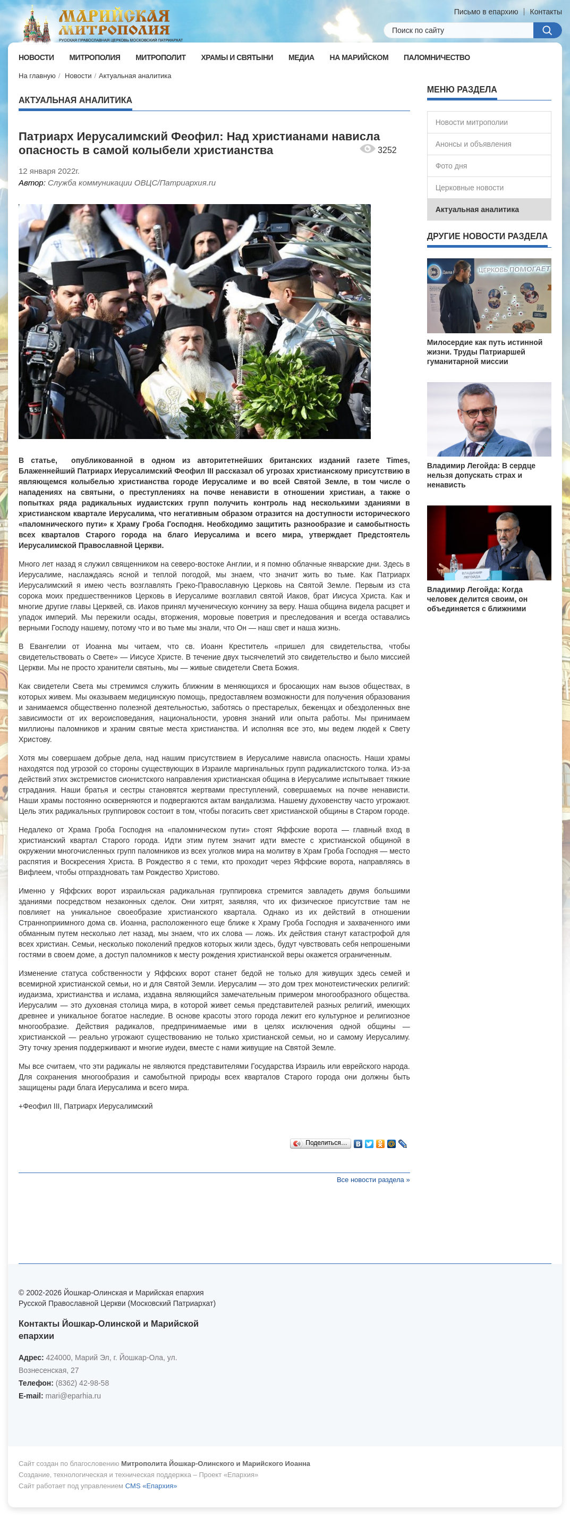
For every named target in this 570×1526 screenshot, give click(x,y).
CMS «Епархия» (151, 1486)
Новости (78, 76)
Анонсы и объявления (474, 144)
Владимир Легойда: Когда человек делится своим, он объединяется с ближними (477, 599)
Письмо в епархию (486, 11)
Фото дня (451, 166)
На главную (37, 76)
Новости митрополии (472, 122)
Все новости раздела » (373, 1180)
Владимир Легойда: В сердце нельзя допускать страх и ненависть (481, 475)
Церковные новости (470, 187)
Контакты (546, 11)
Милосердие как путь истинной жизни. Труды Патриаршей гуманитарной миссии (485, 352)
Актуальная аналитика (135, 76)
